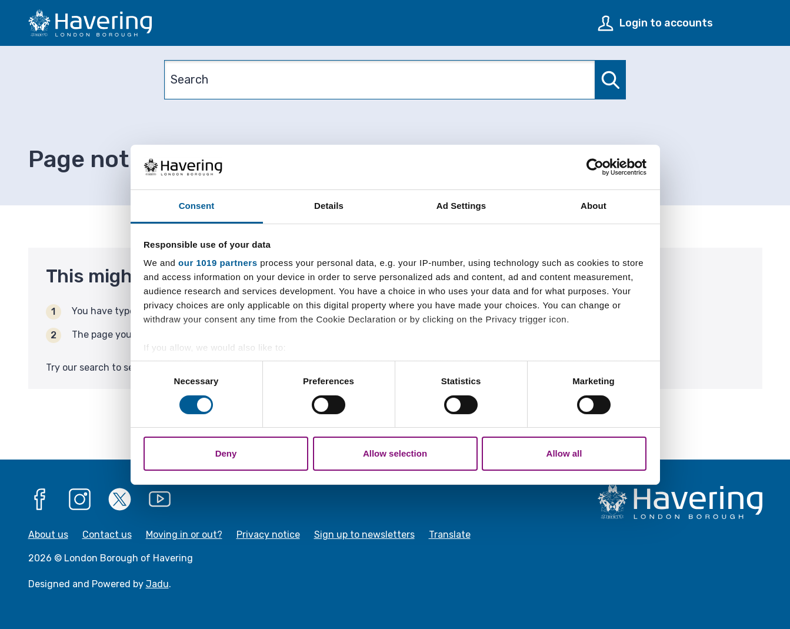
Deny (226, 453)
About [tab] (593, 206)
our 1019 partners (217, 263)
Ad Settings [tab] (461, 206)
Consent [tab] (197, 206)
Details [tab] (329, 206)
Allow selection (395, 453)
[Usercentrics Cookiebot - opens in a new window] (595, 167)
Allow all (564, 453)
